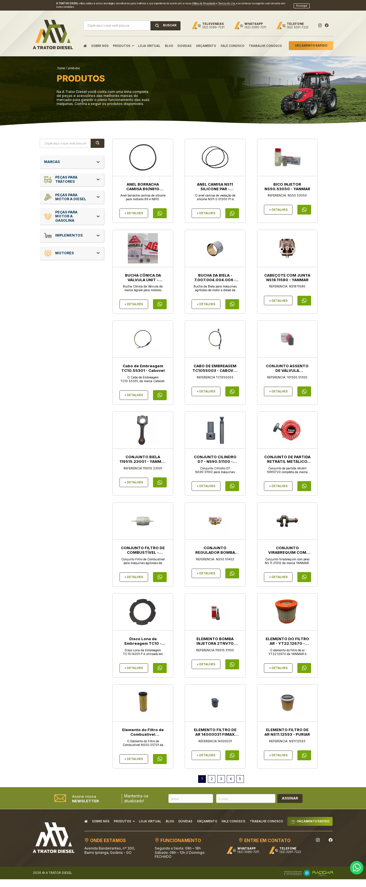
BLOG (169, 42)
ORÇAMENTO (206, 42)
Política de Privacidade (204, 1)
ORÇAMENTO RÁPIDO (311, 42)
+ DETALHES (133, 209)
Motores (59, 249)
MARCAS (52, 158)
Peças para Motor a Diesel (65, 193)
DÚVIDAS (185, 42)
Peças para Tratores (60, 176)
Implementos (63, 232)
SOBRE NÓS (100, 42)
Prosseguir (301, 3)
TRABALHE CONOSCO (265, 42)
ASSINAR (290, 794)
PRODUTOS (123, 42)
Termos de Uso (226, 1)
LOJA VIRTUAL (149, 42)
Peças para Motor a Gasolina (60, 213)
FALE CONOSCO (232, 42)
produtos (74, 64)
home (61, 64)
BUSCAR (165, 22)
